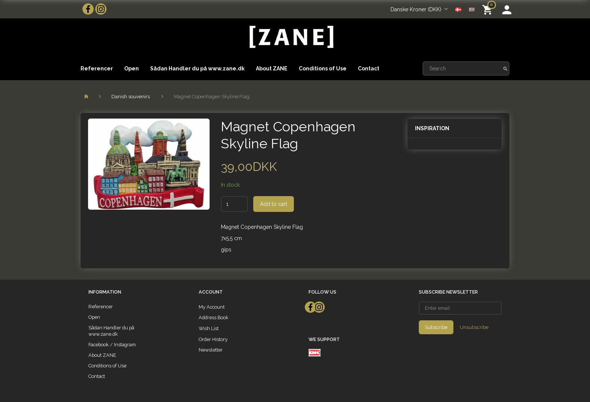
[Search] (505, 68)
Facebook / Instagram (112, 344)
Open (131, 68)
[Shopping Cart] (489, 9)
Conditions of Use (323, 68)
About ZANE (271, 68)
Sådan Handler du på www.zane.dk (197, 68)
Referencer (97, 68)
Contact (368, 68)
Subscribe (436, 327)
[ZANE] (291, 37)
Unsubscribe (474, 327)
